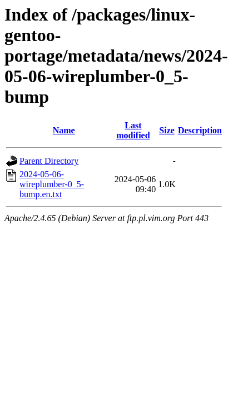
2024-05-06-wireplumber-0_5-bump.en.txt (51, 184)
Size (167, 130)
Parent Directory (48, 161)
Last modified (133, 130)
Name (64, 130)
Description (200, 130)
